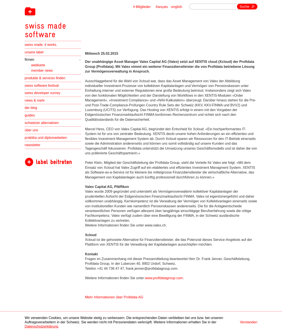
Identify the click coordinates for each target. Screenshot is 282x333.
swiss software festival (42, 85)
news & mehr (35, 100)
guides (30, 115)
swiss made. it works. (41, 44)
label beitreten (54, 162)
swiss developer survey (42, 93)
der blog (31, 108)
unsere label (34, 52)
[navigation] (68, 19)
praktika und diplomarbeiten (46, 137)
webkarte (38, 65)
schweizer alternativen (42, 123)
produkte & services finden (45, 78)
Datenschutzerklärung (41, 326)
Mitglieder (143, 7)
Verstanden (248, 322)
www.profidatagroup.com (164, 278)
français (162, 7)
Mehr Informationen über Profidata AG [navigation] (114, 297)
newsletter (33, 145)
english (176, 7)
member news (42, 70)
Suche (244, 6)
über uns (31, 130)
